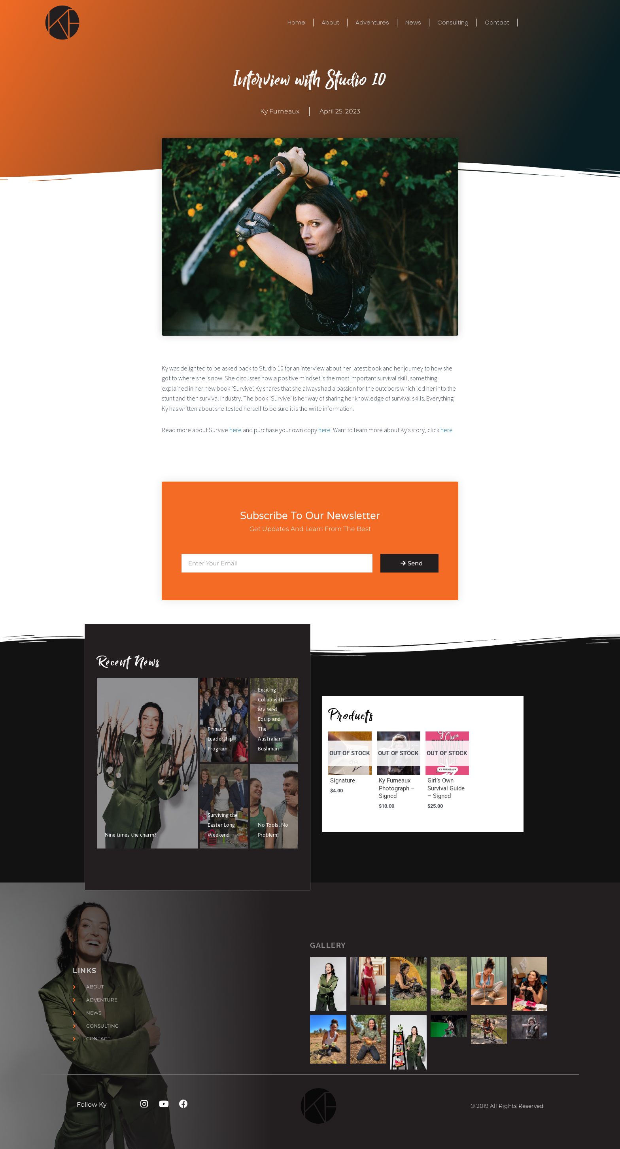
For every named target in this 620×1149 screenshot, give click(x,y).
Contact (497, 22)
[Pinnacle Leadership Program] (224, 720)
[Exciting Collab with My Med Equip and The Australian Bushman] (274, 720)
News (413, 22)
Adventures (372, 22)
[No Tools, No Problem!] (274, 806)
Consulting (453, 22)
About (330, 22)
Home (296, 22)
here (235, 430)
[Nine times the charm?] (147, 763)
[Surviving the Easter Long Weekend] (224, 806)
